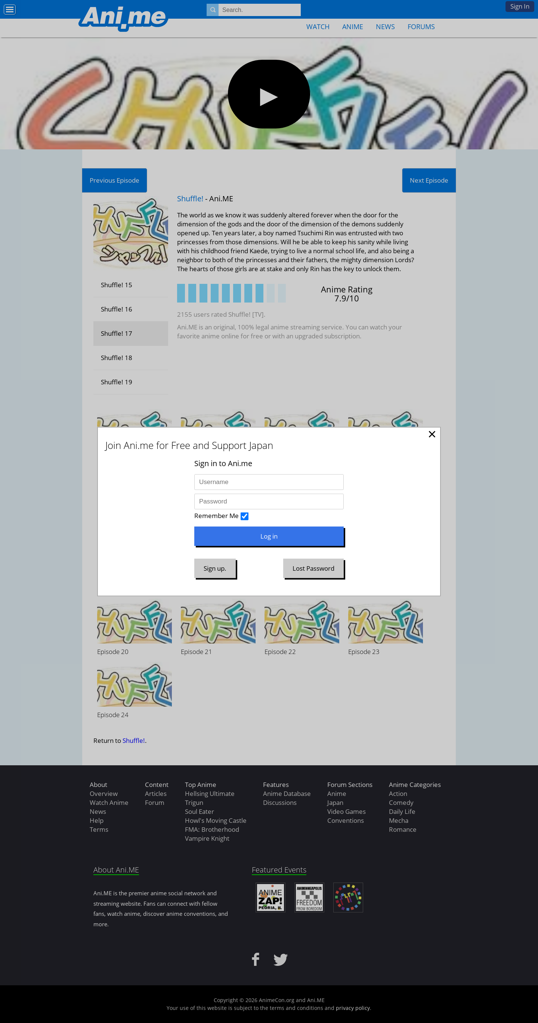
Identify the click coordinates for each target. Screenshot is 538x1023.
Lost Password (313, 568)
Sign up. (215, 568)
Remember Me (216, 515)
